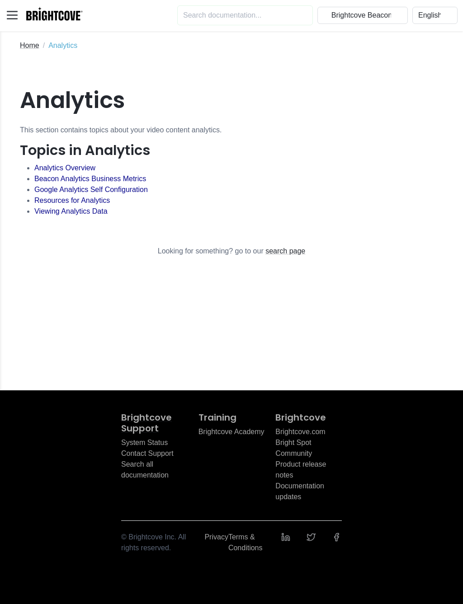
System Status (144, 442)
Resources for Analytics (72, 200)
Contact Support (147, 453)
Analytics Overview (64, 168)
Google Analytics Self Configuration (91, 189)
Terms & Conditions (245, 542)
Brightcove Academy (231, 431)
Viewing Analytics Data (71, 211)
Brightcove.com (300, 431)
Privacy (216, 537)
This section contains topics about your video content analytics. (121, 130)
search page (285, 251)
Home (29, 45)
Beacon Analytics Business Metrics (90, 179)
